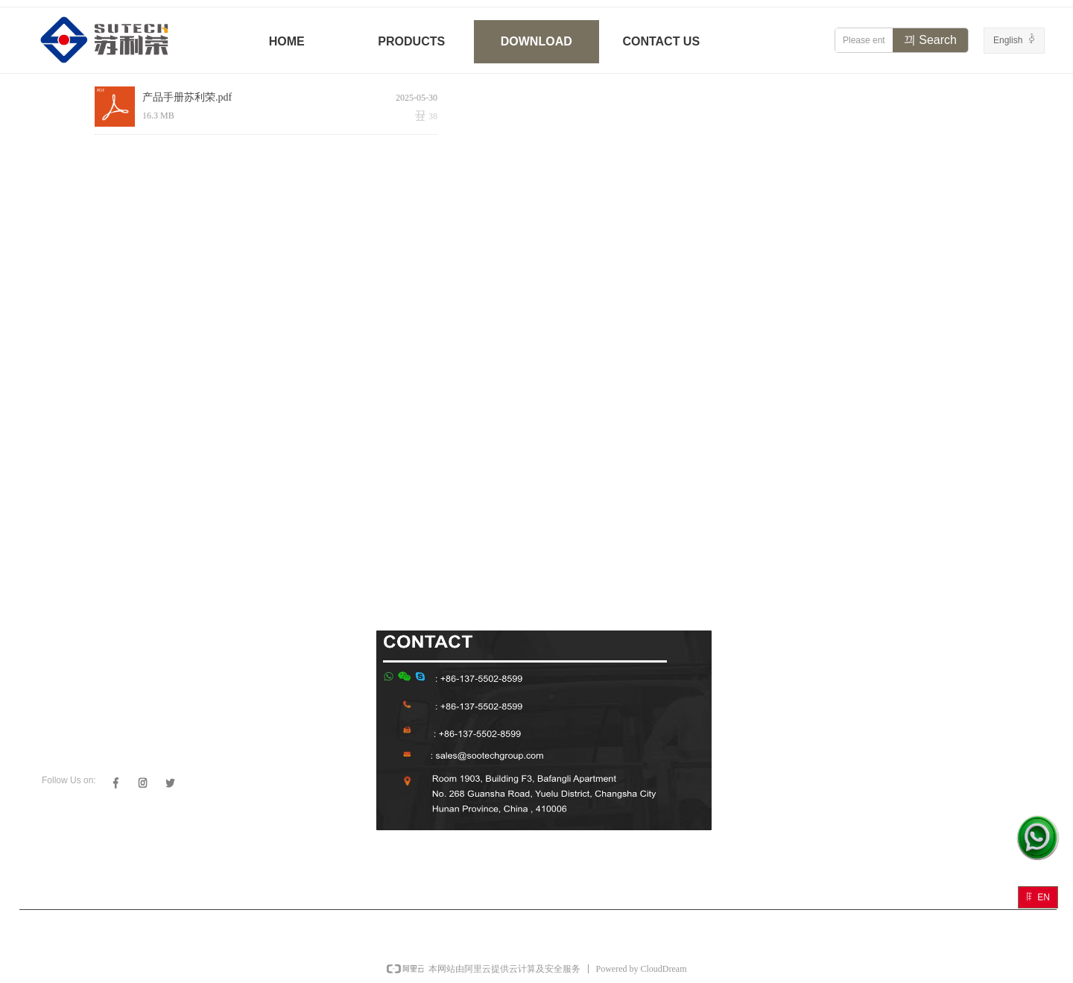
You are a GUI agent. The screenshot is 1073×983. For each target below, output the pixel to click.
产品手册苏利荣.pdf (187, 97)
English (1007, 40)
